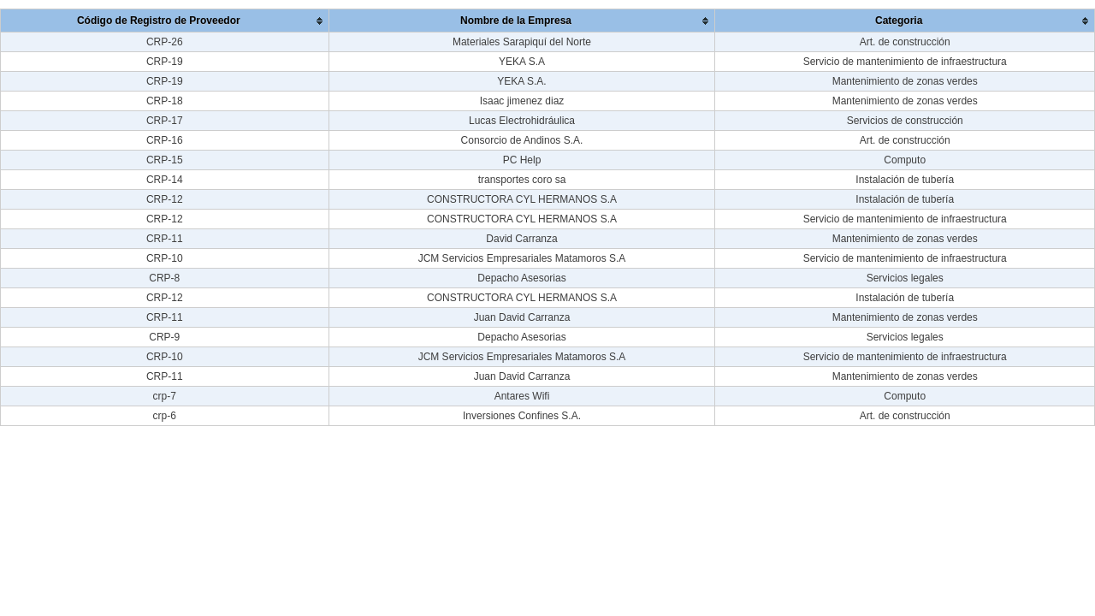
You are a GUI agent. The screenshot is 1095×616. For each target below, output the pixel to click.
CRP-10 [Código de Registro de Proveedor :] (164, 258)
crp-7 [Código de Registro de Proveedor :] (164, 396)
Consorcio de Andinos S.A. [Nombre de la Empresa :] (522, 140)
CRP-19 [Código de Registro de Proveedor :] (164, 62)
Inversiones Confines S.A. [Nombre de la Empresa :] (522, 416)
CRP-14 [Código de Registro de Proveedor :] (164, 180)
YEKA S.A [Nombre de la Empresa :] (522, 62)
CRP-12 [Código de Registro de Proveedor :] (164, 199)
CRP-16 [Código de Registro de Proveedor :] (164, 140)
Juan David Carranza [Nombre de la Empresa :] (522, 317)
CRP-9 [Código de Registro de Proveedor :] (164, 337)
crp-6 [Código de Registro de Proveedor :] (164, 416)
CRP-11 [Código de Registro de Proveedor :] (164, 239)
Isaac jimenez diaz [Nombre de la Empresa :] (522, 101)
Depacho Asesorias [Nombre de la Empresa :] (521, 278)
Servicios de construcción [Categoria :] (905, 121)
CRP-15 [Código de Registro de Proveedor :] (164, 160)
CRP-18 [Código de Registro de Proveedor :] (164, 101)
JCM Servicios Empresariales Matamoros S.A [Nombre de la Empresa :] (522, 258)
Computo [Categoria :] (905, 160)
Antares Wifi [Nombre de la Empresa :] (522, 396)
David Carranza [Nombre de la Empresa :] (521, 239)
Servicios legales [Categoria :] (905, 278)
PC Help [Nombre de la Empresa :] (522, 160)
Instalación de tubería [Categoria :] (904, 180)
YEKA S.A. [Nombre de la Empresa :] (521, 81)
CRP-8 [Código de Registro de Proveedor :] (164, 278)
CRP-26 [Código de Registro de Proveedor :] (164, 42)
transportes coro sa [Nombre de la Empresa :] (522, 180)
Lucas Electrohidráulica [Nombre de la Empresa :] (522, 121)
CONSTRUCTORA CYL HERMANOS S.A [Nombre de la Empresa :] (522, 199)
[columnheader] (165, 21)
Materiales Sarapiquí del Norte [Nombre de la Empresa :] (522, 42)
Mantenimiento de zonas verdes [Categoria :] (905, 81)
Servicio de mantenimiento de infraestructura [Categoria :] (905, 62)
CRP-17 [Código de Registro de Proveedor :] (164, 121)
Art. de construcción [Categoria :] (905, 42)
